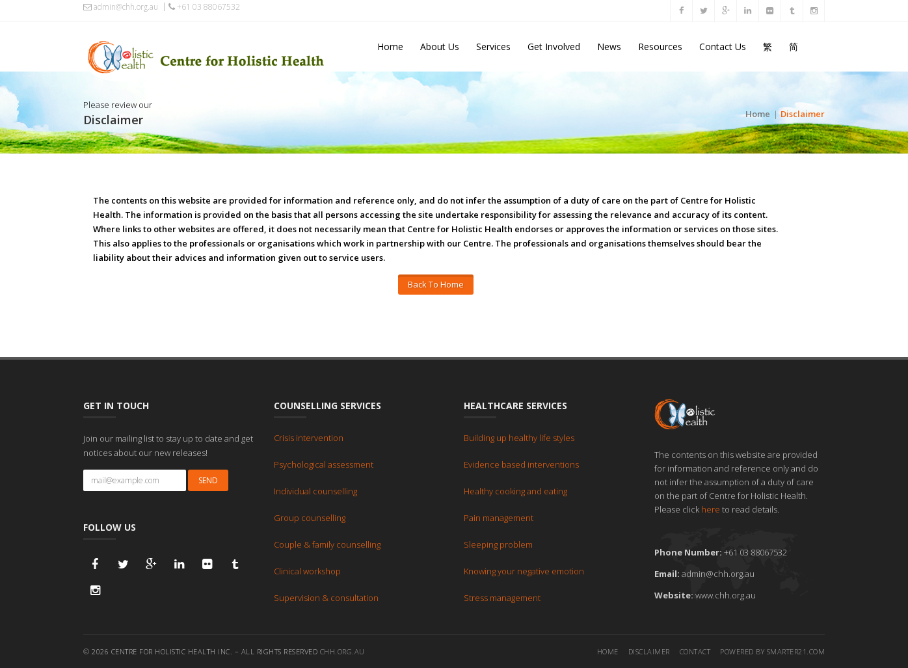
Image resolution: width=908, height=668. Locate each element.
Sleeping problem (498, 544)
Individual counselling (315, 490)
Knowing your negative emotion (524, 570)
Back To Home (436, 284)
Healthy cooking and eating (515, 490)
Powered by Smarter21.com (772, 651)
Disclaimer (649, 651)
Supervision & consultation (326, 597)
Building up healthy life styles (519, 437)
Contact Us (722, 46)
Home (390, 46)
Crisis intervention (308, 437)
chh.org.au (342, 651)
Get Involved (553, 46)
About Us (439, 46)
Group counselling (309, 517)
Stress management (502, 597)
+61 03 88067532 (204, 6)
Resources (660, 46)
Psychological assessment (323, 464)
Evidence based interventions (521, 464)
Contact (695, 651)
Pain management (498, 517)
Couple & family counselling (327, 544)
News (609, 46)
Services (493, 46)
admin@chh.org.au (120, 7)
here (710, 508)
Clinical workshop (307, 570)
